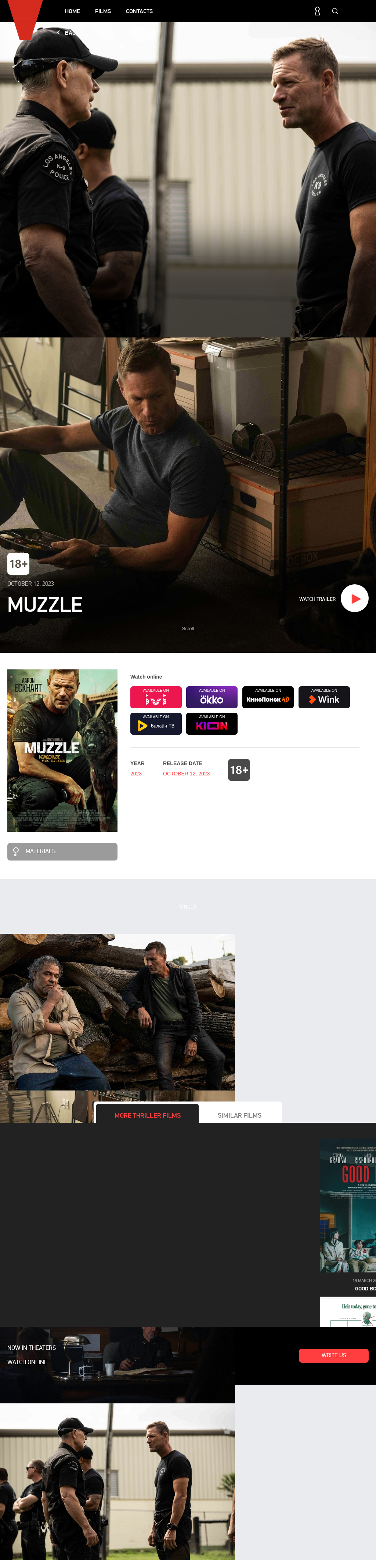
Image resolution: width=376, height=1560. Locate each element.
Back (72, 32)
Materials (40, 852)
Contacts (139, 11)
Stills (188, 906)
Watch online (27, 1363)
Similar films (239, 1115)
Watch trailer (317, 599)
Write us (334, 1356)
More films (148, 1115)
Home (72, 11)
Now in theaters (31, 1348)
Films (103, 11)
